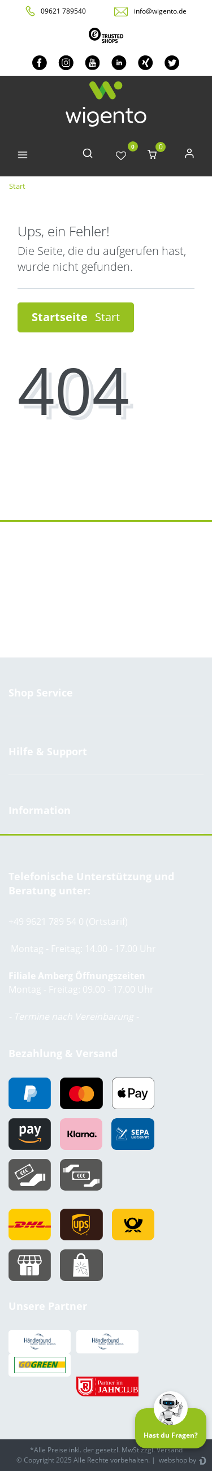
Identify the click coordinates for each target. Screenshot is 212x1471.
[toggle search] (87, 155)
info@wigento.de (160, 11)
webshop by (176, 1460)
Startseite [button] (76, 317)
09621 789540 (63, 11)
